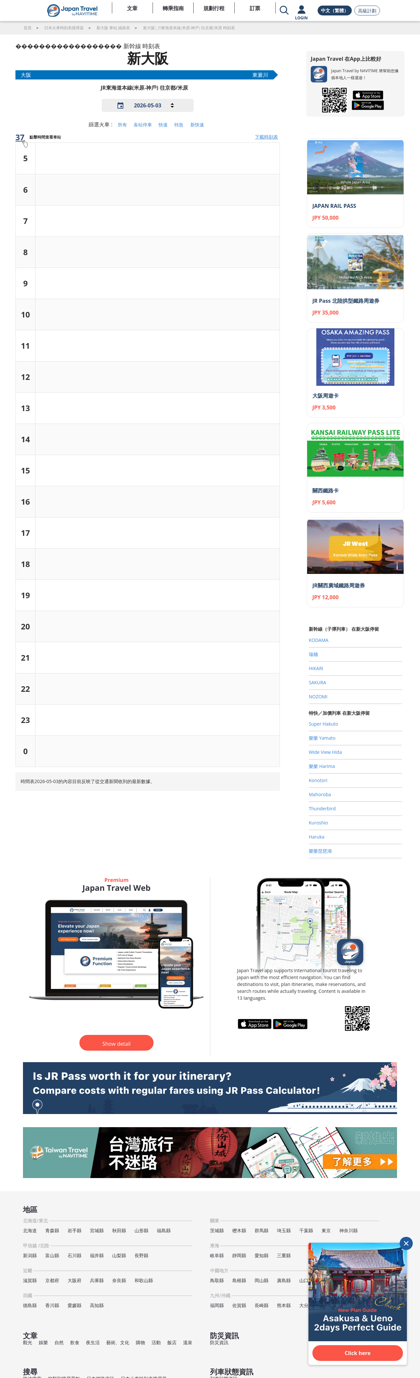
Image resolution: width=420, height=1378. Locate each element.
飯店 (172, 1342)
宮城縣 (97, 1230)
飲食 (74, 1342)
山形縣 (141, 1230)
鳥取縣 (217, 1280)
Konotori (318, 780)
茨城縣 (217, 1230)
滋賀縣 (30, 1280)
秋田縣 (119, 1230)
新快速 (197, 124)
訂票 (255, 8)
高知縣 (97, 1305)
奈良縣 (119, 1280)
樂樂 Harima (322, 766)
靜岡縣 (239, 1255)
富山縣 (52, 1255)
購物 (140, 1342)
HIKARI (316, 668)
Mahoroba (320, 794)
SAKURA (317, 682)
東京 (326, 1230)
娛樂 (43, 1342)
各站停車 (143, 124)
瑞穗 (313, 654)
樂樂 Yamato (322, 738)
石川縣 (74, 1255)
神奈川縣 (348, 1230)
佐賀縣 (239, 1305)
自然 (59, 1342)
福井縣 (97, 1255)
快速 (163, 124)
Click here (358, 1353)
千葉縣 (306, 1230)
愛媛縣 (74, 1305)
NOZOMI (318, 696)
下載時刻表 (266, 137)
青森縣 (52, 1230)
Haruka (317, 837)
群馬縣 (261, 1230)
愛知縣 (261, 1255)
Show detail (116, 1043)
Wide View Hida (325, 752)
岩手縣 (74, 1230)
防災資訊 (219, 1342)
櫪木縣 (239, 1230)
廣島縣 (284, 1280)
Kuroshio (318, 823)
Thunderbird (322, 808)
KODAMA (318, 640)
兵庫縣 (97, 1280)
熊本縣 (284, 1305)
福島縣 (164, 1230)
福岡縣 (217, 1305)
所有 (122, 124)
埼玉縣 (284, 1230)
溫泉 (187, 1342)
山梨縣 (119, 1255)
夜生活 (93, 1342)
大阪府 (74, 1280)
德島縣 (30, 1305)
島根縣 (239, 1280)
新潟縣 (30, 1255)
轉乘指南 (173, 8)
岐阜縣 (217, 1255)
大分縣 (306, 1305)
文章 (132, 8)
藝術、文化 (117, 1342)
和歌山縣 (144, 1280)
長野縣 (141, 1255)
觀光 (27, 1342)
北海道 (30, 1230)
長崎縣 (261, 1305)
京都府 (52, 1280)
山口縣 (306, 1280)
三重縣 (284, 1255)
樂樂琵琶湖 (320, 851)
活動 (156, 1342)
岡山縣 (261, 1280)
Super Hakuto (323, 724)
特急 (178, 124)
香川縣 (52, 1305)
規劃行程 (213, 8)
